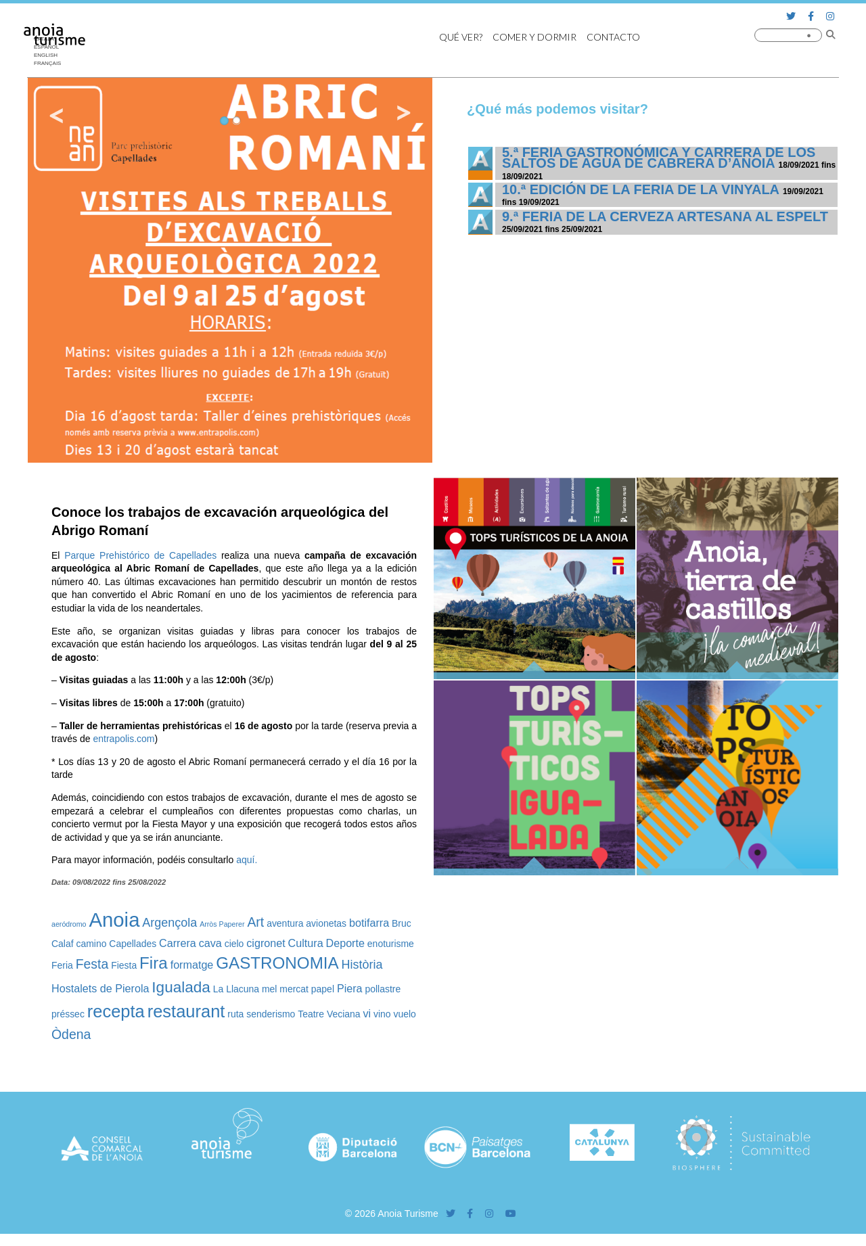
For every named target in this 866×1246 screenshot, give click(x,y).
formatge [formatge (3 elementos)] (192, 965)
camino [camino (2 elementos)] (91, 943)
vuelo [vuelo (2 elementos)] (405, 1014)
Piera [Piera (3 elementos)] (350, 988)
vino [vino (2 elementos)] (382, 1014)
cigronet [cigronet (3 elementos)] (265, 943)
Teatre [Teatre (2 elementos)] (311, 1014)
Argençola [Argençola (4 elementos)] (169, 922)
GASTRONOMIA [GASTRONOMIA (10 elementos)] (277, 963)
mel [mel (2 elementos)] (269, 989)
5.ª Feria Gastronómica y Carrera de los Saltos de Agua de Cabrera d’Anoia (658, 157)
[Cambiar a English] (50, 55)
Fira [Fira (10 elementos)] (153, 963)
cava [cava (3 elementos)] (210, 943)
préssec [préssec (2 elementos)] (68, 1014)
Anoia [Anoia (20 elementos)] (114, 919)
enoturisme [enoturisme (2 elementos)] (390, 943)
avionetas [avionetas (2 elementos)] (326, 923)
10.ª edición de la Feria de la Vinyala (640, 189)
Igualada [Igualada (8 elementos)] (181, 987)
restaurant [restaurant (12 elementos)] (186, 1011)
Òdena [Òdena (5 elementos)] (71, 1034)
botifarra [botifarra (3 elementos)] (369, 923)
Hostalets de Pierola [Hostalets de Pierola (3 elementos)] (100, 988)
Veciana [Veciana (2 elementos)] (344, 1014)
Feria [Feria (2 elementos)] (62, 965)
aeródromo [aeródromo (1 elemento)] (69, 924)
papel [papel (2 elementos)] (322, 989)
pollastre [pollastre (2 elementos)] (383, 989)
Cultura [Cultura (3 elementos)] (305, 943)
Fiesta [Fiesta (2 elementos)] (124, 965)
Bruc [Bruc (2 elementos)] (401, 923)
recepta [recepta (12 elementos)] (116, 1011)
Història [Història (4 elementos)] (362, 964)
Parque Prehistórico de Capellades (140, 555)
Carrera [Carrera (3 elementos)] (177, 943)
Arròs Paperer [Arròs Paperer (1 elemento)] (222, 924)
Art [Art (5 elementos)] (255, 922)
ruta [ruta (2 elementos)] (235, 1014)
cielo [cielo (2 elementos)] (234, 943)
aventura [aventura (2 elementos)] (285, 923)
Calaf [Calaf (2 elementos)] (62, 943)
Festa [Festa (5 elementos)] (92, 963)
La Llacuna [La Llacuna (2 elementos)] (236, 989)
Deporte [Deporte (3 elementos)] (345, 943)
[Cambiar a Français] (50, 64)
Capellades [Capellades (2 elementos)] (132, 943)
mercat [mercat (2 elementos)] (294, 989)
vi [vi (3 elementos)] (367, 1013)
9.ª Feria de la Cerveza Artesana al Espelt (665, 216)
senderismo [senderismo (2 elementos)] (270, 1014)
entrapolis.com (123, 738)
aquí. (246, 859)
